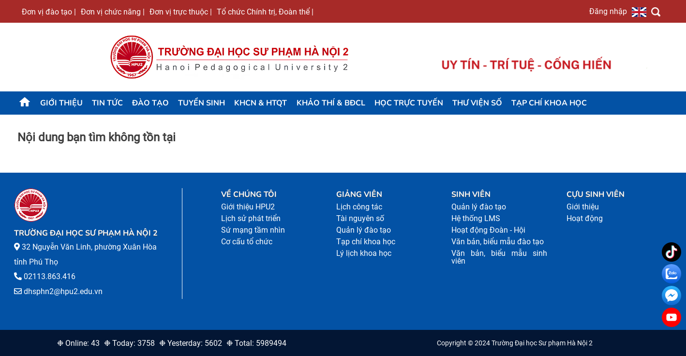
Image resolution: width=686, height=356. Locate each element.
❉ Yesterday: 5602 (190, 343)
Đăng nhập (608, 11)
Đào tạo (150, 103)
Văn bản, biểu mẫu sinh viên (499, 257)
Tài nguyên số (360, 218)
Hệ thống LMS (475, 218)
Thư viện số (477, 103)
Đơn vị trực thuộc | (180, 11)
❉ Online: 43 (78, 343)
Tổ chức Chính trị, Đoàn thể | (265, 11)
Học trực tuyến (408, 103)
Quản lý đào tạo (363, 230)
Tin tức (107, 103)
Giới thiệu (61, 103)
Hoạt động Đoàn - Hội (488, 230)
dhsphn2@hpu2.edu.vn (63, 291)
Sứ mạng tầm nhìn (253, 230)
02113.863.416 (49, 276)
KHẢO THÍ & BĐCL (331, 103)
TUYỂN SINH (201, 103)
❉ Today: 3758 (129, 343)
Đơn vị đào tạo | (49, 11)
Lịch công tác (359, 206)
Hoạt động (585, 218)
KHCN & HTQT (260, 103)
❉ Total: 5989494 (256, 343)
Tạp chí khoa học (549, 103)
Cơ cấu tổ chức (246, 241)
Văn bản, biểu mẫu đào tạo (497, 241)
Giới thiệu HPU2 (248, 206)
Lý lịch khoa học (363, 253)
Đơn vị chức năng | (113, 11)
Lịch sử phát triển (251, 218)
